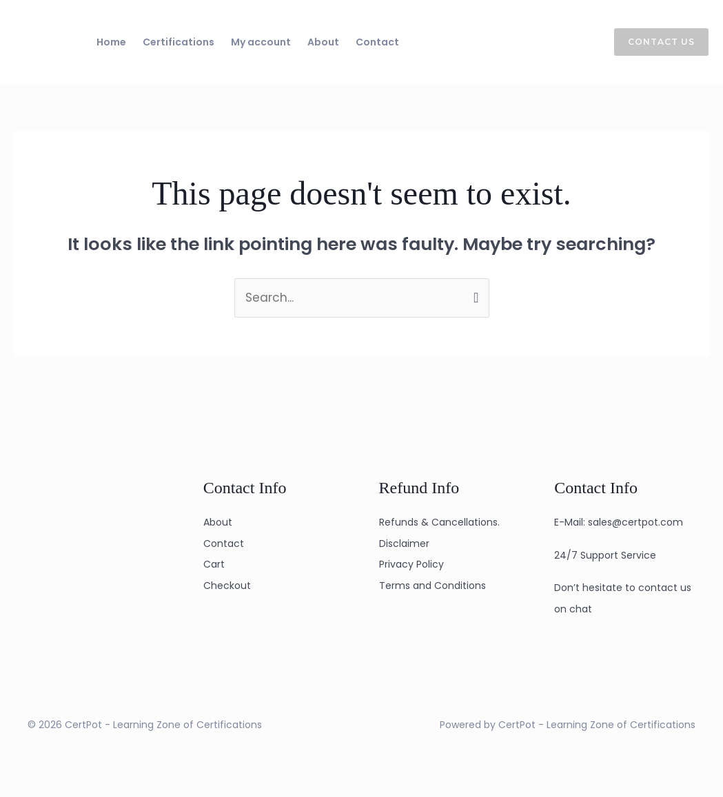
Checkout (227, 585)
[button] (653, 42)
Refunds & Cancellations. (439, 522)
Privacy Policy (411, 564)
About (323, 42)
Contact (377, 42)
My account (261, 42)
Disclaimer (404, 543)
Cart (214, 564)
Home (111, 42)
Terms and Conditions (432, 585)
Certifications (178, 42)
